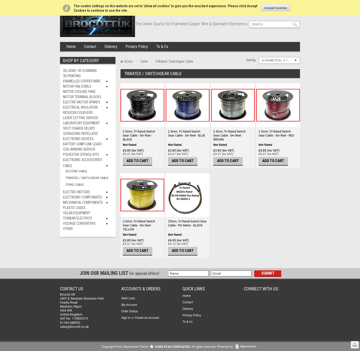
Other (68, 229)
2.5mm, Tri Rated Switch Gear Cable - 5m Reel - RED (276, 133)
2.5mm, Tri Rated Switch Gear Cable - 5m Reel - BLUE (186, 133)
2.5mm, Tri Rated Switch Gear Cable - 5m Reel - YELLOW (139, 225)
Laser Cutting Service (80, 118)
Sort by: (251, 60)
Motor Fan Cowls (77, 86)
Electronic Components (82, 197)
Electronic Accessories (82, 160)
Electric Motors (76, 192)
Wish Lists (128, 298)
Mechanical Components (83, 202)
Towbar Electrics (77, 218)
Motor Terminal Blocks (82, 97)
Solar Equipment (76, 213)
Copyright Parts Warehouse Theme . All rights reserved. (159, 347)
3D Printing (72, 76)
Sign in (125, 318)
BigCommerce (247, 347)
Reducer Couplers (78, 113)
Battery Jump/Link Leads (82, 144)
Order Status (129, 311)
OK (275, 7)
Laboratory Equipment (81, 123)
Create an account (147, 318)
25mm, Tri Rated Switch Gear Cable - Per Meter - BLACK (187, 223)
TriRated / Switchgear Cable (87, 178)
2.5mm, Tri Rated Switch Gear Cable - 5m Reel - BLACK (139, 135)
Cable (67, 166)
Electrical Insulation (80, 107)
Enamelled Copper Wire (81, 81)
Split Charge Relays (79, 128)
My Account (129, 305)
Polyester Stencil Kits (81, 155)
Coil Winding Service (79, 149)
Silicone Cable (76, 171)
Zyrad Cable (75, 184)
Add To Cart (137, 161)
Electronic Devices (78, 139)
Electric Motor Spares (81, 102)
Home (71, 46)
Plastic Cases (74, 208)
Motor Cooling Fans (79, 92)
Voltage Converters (79, 223)
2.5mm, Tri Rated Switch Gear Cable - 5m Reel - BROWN (229, 135)
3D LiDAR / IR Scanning (80, 71)
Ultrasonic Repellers (80, 134)
